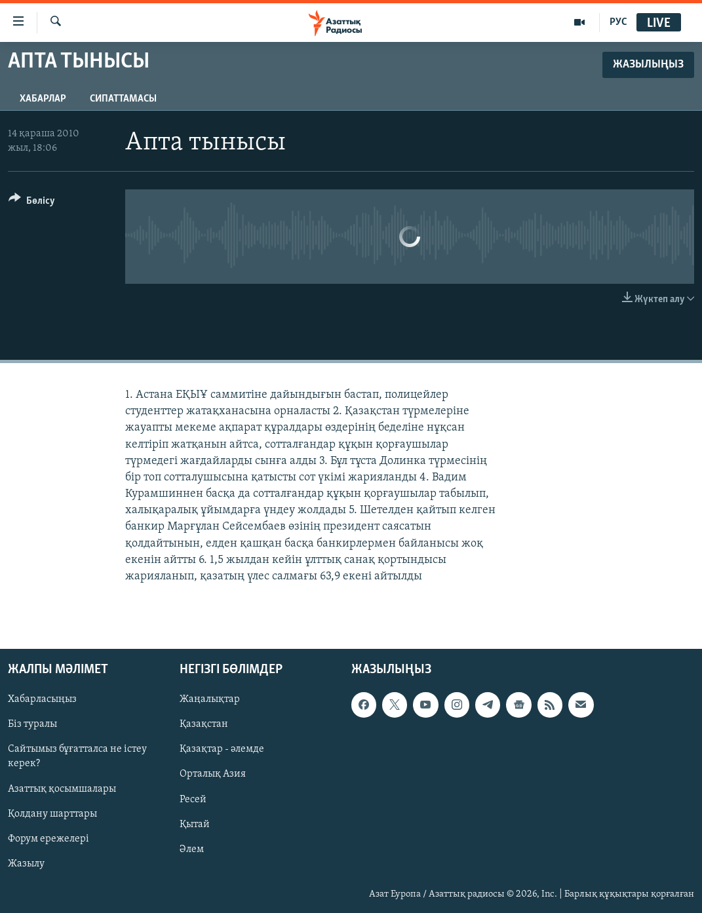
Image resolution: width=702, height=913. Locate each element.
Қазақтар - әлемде (222, 750)
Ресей (193, 799)
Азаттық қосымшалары (62, 789)
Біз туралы (32, 725)
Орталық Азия (213, 774)
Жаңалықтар (210, 700)
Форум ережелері (48, 839)
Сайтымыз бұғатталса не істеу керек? (77, 757)
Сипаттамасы (123, 99)
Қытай (195, 824)
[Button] (32, 202)
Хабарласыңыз (42, 700)
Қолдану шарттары (52, 814)
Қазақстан (204, 725)
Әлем (192, 849)
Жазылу (26, 864)
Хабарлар (43, 99)
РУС (618, 22)
